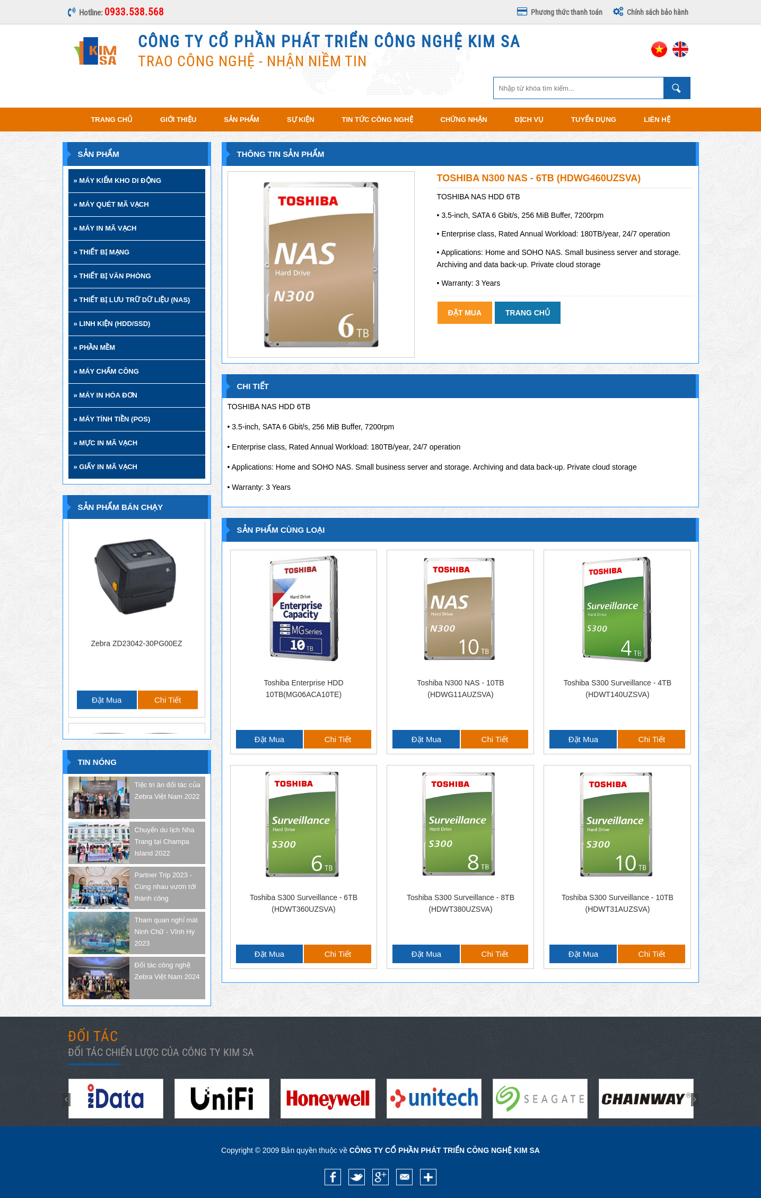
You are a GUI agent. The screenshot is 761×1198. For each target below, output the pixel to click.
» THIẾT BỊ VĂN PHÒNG (112, 276)
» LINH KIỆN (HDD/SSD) (112, 324)
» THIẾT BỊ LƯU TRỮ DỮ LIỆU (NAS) (132, 300)
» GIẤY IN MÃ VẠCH (106, 467)
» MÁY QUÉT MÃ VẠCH (111, 204)
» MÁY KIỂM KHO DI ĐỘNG (118, 180)
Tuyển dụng (593, 120)
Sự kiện (300, 120)
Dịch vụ (529, 120)
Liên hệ (657, 120)
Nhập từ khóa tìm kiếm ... (676, 88)
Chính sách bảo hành (650, 12)
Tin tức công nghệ (377, 120)
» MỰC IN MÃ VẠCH (106, 443)
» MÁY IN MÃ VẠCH (105, 228)
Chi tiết (167, 543)
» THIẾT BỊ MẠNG (102, 252)
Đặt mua (106, 543)
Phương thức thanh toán (559, 12)
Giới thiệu (178, 120)
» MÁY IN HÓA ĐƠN (106, 395)
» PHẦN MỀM (95, 347)
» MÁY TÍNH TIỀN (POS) (112, 419)
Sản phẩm (241, 120)
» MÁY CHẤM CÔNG (106, 371)
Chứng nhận (464, 120)
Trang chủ (112, 120)
